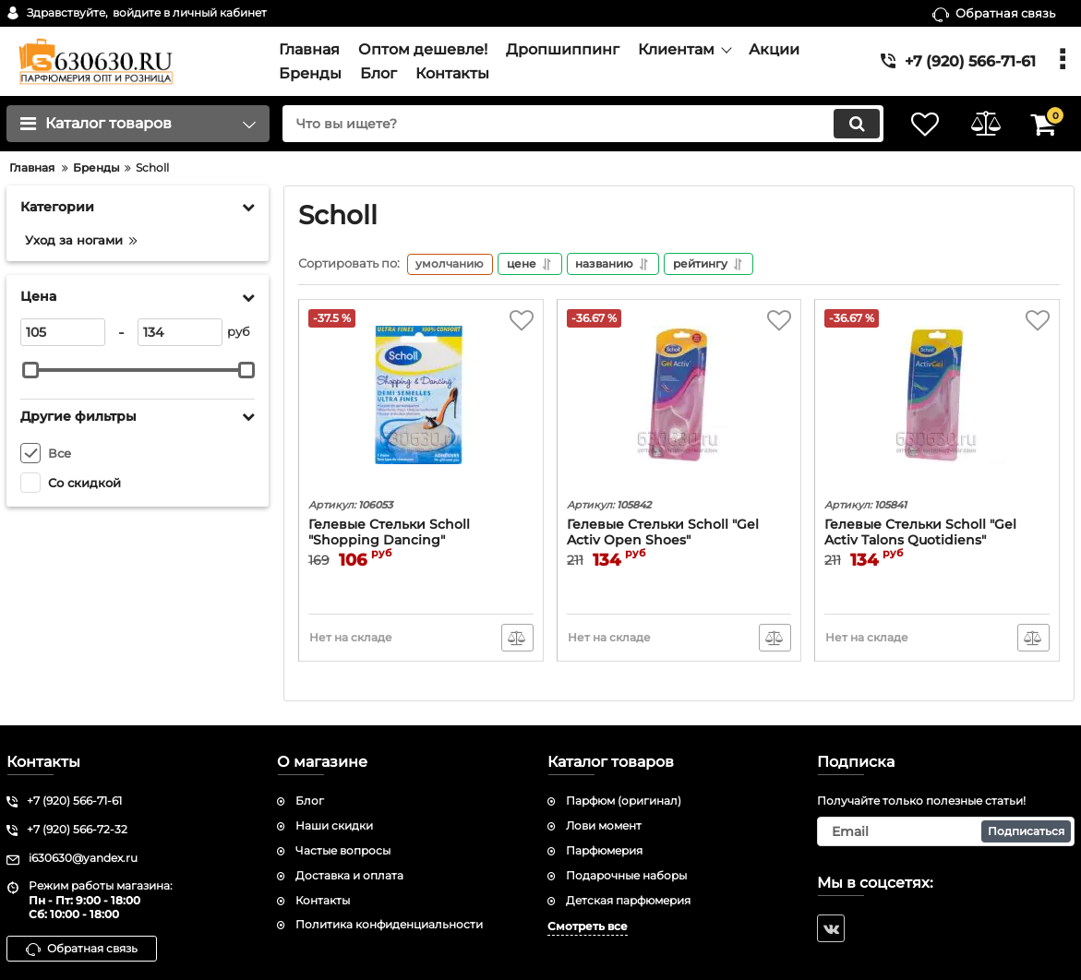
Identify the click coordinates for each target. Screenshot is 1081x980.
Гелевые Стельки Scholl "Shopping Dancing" (389, 534)
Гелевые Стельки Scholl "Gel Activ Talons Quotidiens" (920, 534)
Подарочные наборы (626, 875)
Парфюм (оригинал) (623, 801)
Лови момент (604, 825)
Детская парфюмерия (628, 900)
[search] (575, 123)
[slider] (30, 370)
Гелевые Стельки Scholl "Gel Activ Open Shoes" (663, 534)
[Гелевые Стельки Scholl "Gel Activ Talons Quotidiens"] (937, 402)
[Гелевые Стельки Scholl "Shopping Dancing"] (421, 402)
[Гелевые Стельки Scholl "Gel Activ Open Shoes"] (679, 402)
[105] (62, 332)
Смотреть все (587, 927)
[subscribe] (946, 831)
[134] (180, 332)
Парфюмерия (604, 850)
